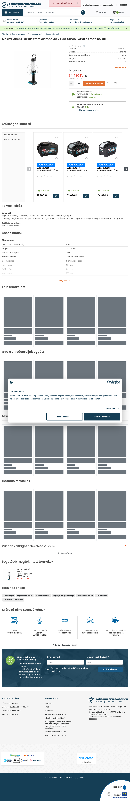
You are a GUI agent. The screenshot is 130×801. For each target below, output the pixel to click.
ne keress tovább (117, 22)
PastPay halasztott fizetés (55, 732)
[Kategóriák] (12, 12)
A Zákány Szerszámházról (65, 645)
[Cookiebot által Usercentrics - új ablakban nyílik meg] (109, 382)
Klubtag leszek (110, 669)
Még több (63, 280)
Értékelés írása (65, 553)
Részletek (110, 409)
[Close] (78, 3)
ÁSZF (47, 707)
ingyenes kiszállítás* (15, 22)
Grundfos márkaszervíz (11, 711)
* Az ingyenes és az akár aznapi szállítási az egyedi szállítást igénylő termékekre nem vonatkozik (58, 725)
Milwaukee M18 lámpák (85, 596)
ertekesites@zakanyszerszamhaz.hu (98, 5)
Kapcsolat (49, 703)
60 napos (74, 20)
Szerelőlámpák (9, 596)
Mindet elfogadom (102, 417)
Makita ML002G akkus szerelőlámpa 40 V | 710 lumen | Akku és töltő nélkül (24, 575)
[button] (126, 169)
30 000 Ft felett (12, 20)
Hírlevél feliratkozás (10, 703)
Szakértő (43, 20)
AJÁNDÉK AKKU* (46, 165)
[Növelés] (79, 83)
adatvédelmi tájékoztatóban (75, 668)
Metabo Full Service (10, 714)
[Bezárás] (126, 28)
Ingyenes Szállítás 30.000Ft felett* (15, 707)
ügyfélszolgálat (47, 22)
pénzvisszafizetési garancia (82, 22)
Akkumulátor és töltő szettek (13, 600)
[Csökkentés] (71, 83)
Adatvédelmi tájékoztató (55, 714)
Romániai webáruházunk (55, 736)
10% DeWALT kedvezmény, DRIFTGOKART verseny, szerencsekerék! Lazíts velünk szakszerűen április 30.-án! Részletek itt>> (70, 28)
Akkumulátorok (10, 135)
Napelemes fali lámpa (24, 596)
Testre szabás (64, 417)
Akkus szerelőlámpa (42, 596)
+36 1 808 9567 (121, 5)
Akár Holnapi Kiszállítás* (55, 718)
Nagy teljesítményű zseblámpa (63, 596)
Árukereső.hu (86, 762)
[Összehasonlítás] (115, 83)
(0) (84, 46)
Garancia (49, 711)
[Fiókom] (100, 12)
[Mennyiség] (75, 83)
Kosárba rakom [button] (56, 196)
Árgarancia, (114, 20)
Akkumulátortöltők (12, 139)
